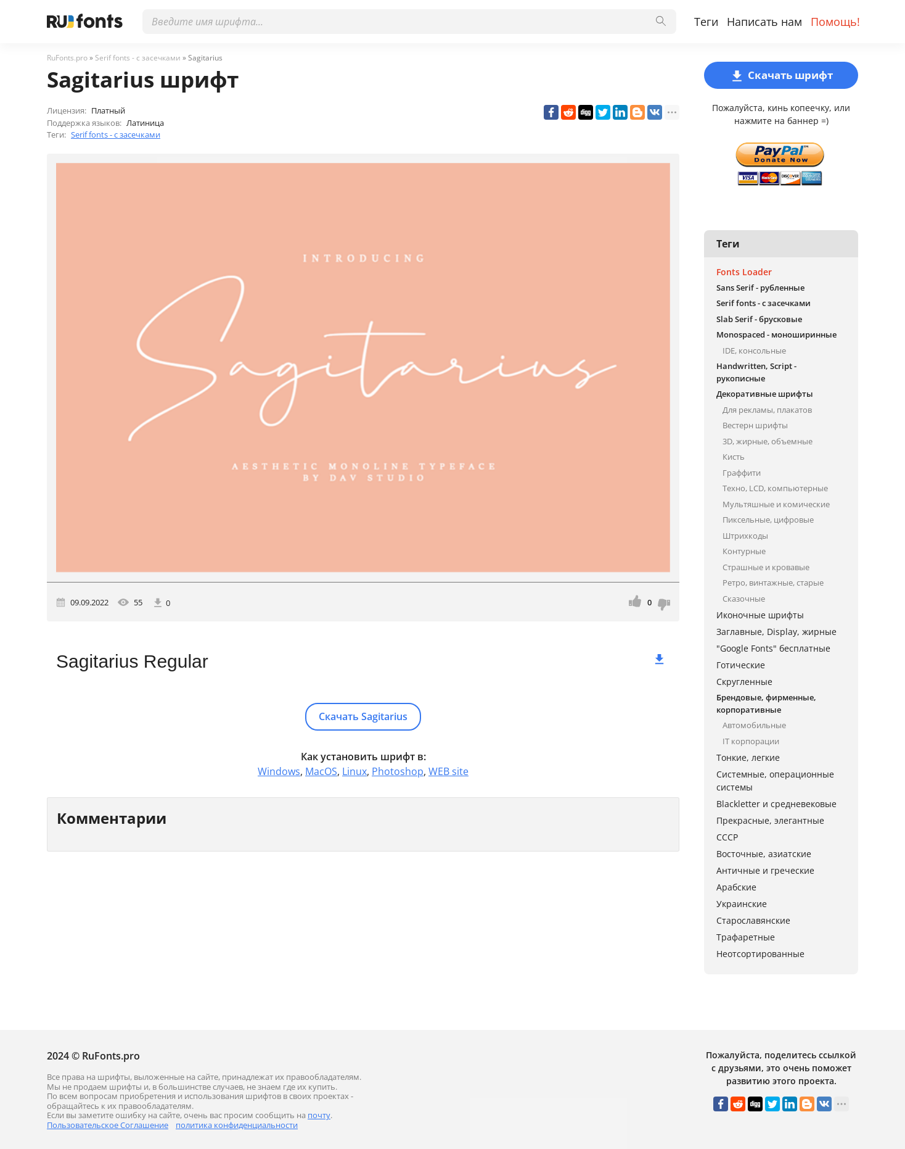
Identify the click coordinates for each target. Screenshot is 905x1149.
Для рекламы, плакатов (767, 409)
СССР (727, 837)
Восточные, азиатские (763, 854)
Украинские (741, 904)
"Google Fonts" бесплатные (773, 648)
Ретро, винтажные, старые (773, 582)
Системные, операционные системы (775, 780)
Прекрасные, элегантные (770, 820)
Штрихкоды (745, 535)
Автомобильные (754, 725)
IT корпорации (751, 741)
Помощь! (835, 21)
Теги (706, 21)
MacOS (321, 771)
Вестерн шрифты (755, 425)
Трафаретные (745, 937)
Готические (740, 665)
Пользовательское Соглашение (107, 1124)
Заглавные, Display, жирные (776, 631)
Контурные (744, 551)
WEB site (448, 771)
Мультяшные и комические (776, 504)
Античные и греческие (765, 870)
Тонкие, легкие (748, 757)
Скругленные (744, 681)
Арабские (736, 887)
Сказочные (744, 598)
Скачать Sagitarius (363, 716)
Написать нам (764, 21)
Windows (279, 771)
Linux (354, 771)
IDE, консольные (754, 350)
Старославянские (753, 920)
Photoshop (398, 771)
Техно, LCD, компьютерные (775, 488)
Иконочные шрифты (760, 615)
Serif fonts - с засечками (115, 134)
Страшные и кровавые (766, 567)
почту (319, 1115)
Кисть (734, 456)
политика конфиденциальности (237, 1124)
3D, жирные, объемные (768, 441)
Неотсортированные (760, 954)
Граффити (742, 472)
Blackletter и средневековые (776, 804)
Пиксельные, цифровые (768, 519)
